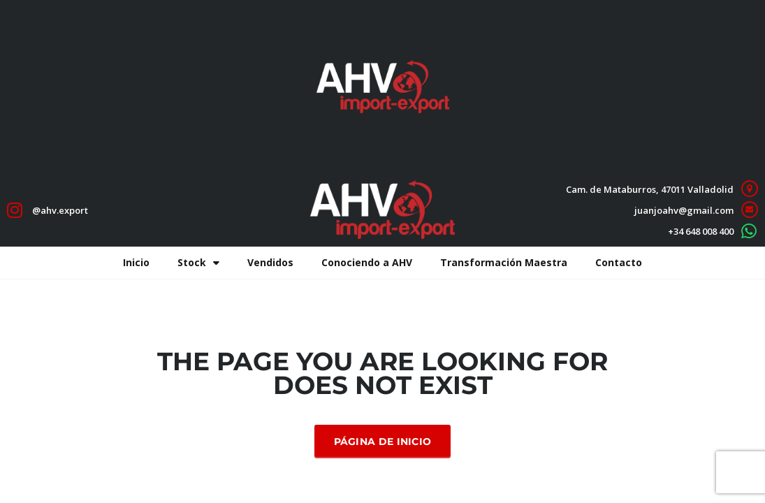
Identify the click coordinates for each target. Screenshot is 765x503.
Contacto (618, 262)
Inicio (136, 262)
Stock (198, 263)
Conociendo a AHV (366, 262)
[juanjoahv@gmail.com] (749, 210)
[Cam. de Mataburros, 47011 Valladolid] (749, 189)
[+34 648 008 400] (749, 231)
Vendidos (270, 262)
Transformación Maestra (503, 262)
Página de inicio (383, 441)
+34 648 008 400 (701, 231)
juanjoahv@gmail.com (684, 210)
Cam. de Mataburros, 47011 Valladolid (650, 189)
